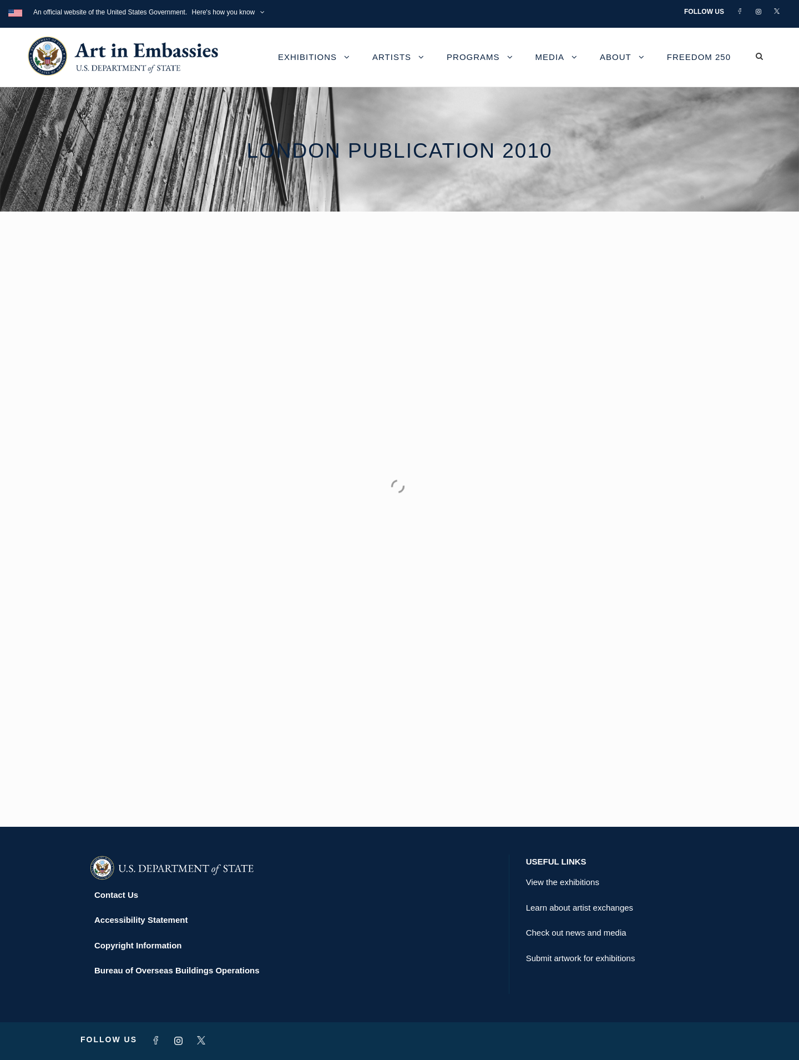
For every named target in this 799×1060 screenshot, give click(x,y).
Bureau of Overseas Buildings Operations (177, 970)
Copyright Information (138, 945)
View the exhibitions (562, 882)
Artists (391, 57)
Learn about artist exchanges (579, 907)
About (615, 57)
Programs (473, 57)
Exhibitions (307, 57)
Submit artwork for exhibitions (580, 958)
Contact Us (116, 895)
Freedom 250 (699, 57)
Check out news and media (576, 932)
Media (550, 57)
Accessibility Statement (141, 920)
